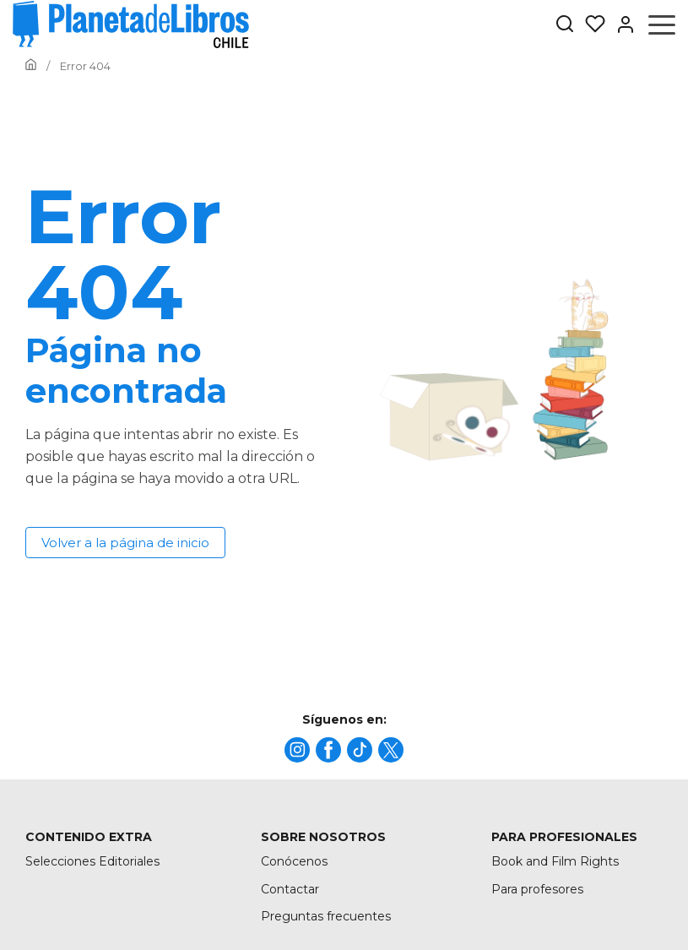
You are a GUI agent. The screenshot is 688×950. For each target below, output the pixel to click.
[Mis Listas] (590, 24)
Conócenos (294, 861)
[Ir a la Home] (30, 66)
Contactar (290, 889)
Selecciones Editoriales (92, 861)
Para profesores (537, 889)
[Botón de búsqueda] (565, 25)
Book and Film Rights (555, 861)
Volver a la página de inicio (125, 543)
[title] (297, 750)
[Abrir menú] (661, 24)
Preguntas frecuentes (326, 916)
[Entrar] (620, 24)
